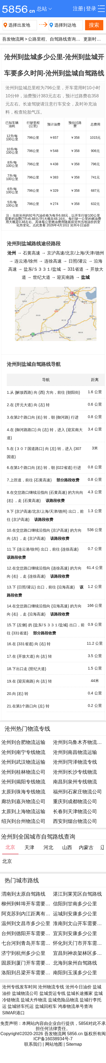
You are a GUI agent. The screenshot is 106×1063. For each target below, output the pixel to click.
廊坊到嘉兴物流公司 (23, 801)
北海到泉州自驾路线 (75, 963)
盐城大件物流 (34, 1000)
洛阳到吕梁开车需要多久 (28, 972)
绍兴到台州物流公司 (23, 821)
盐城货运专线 (52, 993)
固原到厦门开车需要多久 (28, 963)
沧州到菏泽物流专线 (75, 762)
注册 (78, 8)
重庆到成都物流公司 (75, 801)
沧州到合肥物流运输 (23, 742)
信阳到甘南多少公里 (75, 903)
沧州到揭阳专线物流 (23, 781)
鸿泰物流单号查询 (75, 1006)
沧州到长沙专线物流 (75, 772)
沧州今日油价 (79, 987)
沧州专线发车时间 (19, 987)
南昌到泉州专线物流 (75, 781)
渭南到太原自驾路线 (23, 894)
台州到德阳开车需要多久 (28, 933)
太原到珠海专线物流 (23, 791)
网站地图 (54, 1044)
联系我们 (33, 1044)
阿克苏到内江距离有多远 (28, 913)
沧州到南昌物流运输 (75, 752)
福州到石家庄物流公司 (77, 791)
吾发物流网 (13, 39)
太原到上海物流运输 (23, 811)
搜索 (94, 25)
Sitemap (74, 1044)
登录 (91, 8)
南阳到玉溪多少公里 (75, 972)
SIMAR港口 (13, 1013)
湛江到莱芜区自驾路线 (77, 894)
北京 (7, 861)
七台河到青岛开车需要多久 (30, 943)
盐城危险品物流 (63, 1000)
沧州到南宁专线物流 (23, 752)
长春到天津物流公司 (75, 811)
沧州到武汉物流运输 (23, 762)
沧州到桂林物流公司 (23, 772)
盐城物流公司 (25, 993)
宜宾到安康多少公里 (75, 933)
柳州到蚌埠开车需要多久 (28, 903)
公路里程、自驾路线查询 (52, 39)
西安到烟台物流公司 (75, 821)
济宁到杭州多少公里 (23, 953)
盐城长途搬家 (80, 993)
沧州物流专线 (51, 987)
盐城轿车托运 (21, 1006)
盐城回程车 (46, 1006)
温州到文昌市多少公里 (25, 923)
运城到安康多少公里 (75, 913)
